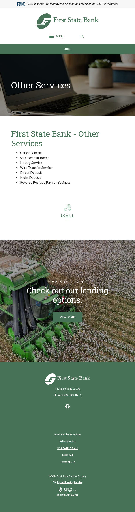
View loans (67, 317)
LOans (67, 215)
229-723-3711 (72, 395)
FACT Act (67, 454)
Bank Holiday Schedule (67, 434)
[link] (67, 491)
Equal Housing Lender (69, 482)
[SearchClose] (82, 36)
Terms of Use (67, 461)
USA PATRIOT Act (67, 448)
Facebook (67, 406)
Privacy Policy (68, 441)
